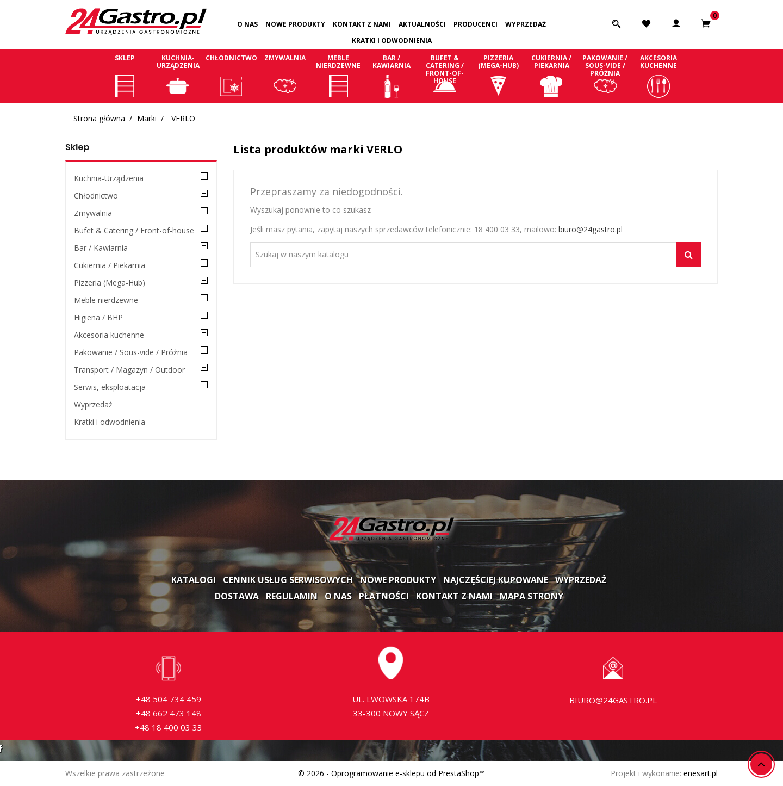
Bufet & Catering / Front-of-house (444, 75)
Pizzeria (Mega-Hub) (498, 75)
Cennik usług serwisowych (288, 580)
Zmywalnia (285, 75)
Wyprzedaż (525, 24)
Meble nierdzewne (338, 75)
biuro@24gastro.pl (590, 229)
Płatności (384, 596)
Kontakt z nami (362, 24)
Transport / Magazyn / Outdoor (129, 369)
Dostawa (237, 596)
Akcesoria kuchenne (658, 75)
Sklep (124, 75)
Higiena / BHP (98, 317)
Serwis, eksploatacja (110, 387)
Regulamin (292, 596)
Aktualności (422, 24)
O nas (247, 24)
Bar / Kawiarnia (391, 75)
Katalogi (193, 580)
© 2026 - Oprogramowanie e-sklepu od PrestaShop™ (391, 773)
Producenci (475, 24)
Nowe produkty (295, 24)
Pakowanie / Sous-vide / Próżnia (605, 75)
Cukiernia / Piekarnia (551, 75)
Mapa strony (531, 596)
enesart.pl (700, 773)
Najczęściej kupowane (495, 580)
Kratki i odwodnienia (392, 40)
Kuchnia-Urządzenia (177, 75)
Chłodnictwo (231, 75)
